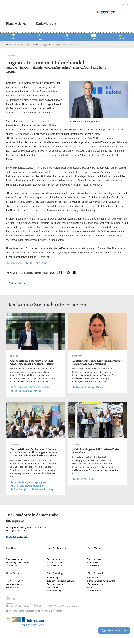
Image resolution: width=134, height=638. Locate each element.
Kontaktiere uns (46, 23)
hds (37, 391)
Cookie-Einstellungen (52, 611)
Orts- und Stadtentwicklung (27, 486)
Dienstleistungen (17, 23)
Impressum (11, 611)
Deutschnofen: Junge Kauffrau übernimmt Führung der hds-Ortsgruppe (96, 362)
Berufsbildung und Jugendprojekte (30, 482)
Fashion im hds (39, 387)
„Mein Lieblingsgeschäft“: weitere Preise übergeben (95, 451)
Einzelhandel (15, 263)
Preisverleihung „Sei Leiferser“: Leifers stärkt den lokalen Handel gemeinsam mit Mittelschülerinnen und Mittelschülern (34, 452)
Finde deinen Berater (17, 537)
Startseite (10, 44)
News (51, 44)
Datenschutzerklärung (29, 611)
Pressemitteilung (36, 263)
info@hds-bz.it (73, 606)
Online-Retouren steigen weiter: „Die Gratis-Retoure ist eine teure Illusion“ (32, 362)
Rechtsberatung (39, 44)
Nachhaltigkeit (20, 489)
